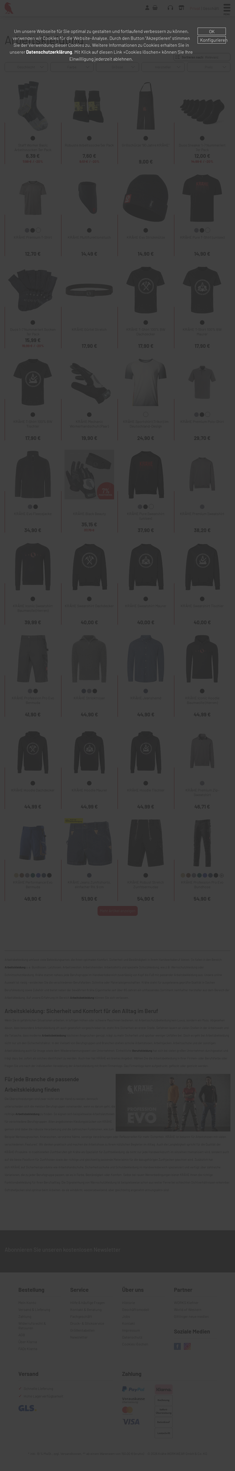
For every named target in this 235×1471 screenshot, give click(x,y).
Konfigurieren (213, 40)
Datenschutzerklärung (49, 52)
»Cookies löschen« (142, 52)
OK (212, 31)
